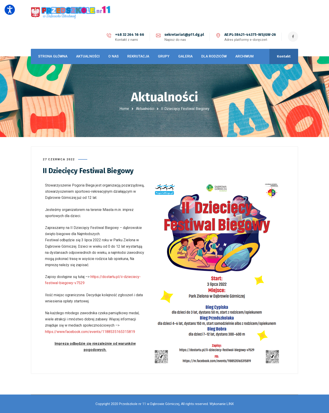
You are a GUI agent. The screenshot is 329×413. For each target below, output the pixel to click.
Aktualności (145, 108)
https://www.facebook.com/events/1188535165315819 (90, 332)
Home (124, 108)
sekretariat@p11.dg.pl (184, 34)
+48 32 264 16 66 (129, 34)
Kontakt (284, 56)
